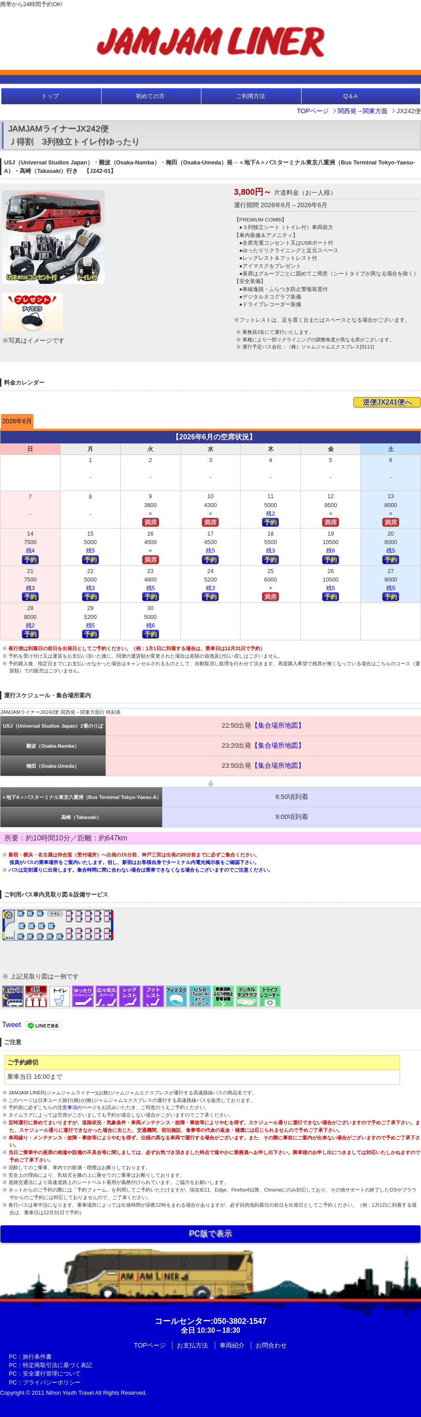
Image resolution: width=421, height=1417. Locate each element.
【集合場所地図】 (278, 725)
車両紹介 (232, 1345)
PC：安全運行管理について (45, 1373)
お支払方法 (192, 1345)
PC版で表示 (210, 1233)
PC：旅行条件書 (30, 1356)
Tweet (11, 1024)
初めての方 (150, 96)
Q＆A (350, 96)
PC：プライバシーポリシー (45, 1382)
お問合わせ (271, 1345)
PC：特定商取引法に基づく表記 (50, 1365)
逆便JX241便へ (387, 402)
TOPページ (312, 111)
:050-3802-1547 (210, 1321)
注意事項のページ (77, 1107)
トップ (50, 96)
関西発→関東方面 (363, 111)
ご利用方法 (250, 96)
